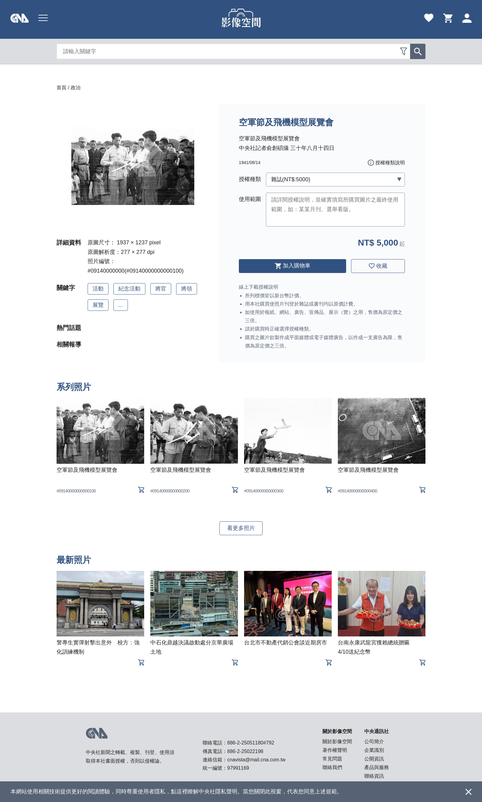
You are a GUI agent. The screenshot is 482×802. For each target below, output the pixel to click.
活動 (98, 289)
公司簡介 (374, 741)
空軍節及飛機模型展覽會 (87, 470)
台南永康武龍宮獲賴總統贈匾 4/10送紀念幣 (376, 647)
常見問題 (332, 758)
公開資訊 (374, 758)
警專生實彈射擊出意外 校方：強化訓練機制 (98, 647)
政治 (76, 87)
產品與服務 (376, 767)
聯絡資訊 (374, 776)
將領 (186, 289)
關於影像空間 (337, 741)
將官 (160, 289)
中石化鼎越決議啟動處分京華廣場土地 (191, 647)
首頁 (61, 87)
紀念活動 (129, 289)
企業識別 (374, 750)
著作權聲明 (334, 750)
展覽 (98, 305)
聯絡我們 (332, 767)
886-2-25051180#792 (250, 742)
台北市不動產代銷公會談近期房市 (285, 643)
